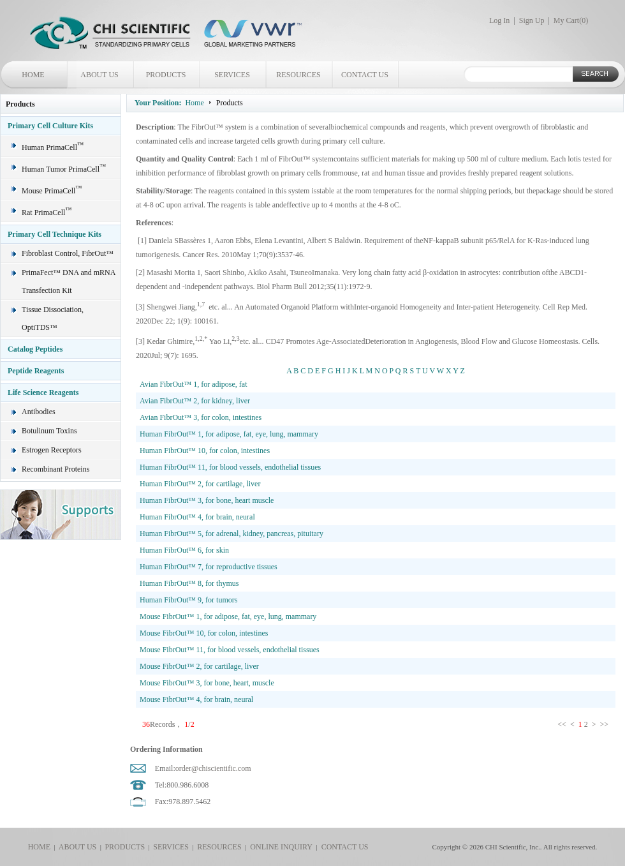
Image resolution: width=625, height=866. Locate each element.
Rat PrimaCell (46, 212)
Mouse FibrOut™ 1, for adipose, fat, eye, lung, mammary (228, 616)
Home (194, 102)
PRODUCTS (166, 74)
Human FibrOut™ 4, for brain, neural (197, 516)
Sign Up (532, 20)
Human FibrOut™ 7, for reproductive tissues (208, 566)
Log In (499, 20)
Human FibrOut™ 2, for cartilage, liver (200, 483)
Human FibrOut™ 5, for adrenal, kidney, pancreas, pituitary (231, 533)
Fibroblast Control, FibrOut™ (68, 253)
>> (604, 724)
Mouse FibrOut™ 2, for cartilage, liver (199, 666)
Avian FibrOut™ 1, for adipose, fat (193, 384)
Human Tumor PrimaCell (64, 169)
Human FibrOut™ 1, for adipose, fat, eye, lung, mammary (229, 433)
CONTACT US (364, 74)
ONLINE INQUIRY (279, 846)
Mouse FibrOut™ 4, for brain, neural (196, 699)
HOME (33, 74)
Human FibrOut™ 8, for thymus (189, 583)
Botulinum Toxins (49, 430)
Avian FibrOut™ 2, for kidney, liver (195, 400)
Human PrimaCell (53, 147)
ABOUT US (99, 74)
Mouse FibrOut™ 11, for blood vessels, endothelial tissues (230, 649)
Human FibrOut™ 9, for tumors (188, 599)
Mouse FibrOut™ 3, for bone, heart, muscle (207, 682)
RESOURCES (298, 74)
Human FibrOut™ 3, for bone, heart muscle (207, 500)
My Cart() (571, 20)
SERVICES (232, 74)
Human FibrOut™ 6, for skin (184, 550)
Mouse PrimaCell (52, 190)
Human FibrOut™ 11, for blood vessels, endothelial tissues (230, 467)
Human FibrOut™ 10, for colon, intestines (205, 450)
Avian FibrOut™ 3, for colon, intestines (200, 417)
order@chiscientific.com (213, 768)
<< (562, 724)
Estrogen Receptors (52, 449)
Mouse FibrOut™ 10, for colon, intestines (204, 633)
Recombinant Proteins (55, 469)
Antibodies (38, 411)
